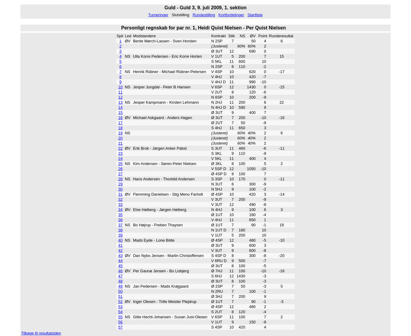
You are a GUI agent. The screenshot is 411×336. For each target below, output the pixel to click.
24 (120, 158)
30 (120, 189)
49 (120, 286)
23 (120, 153)
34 (120, 209)
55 (120, 317)
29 (120, 184)
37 (120, 225)
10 (120, 87)
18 (120, 128)
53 (120, 306)
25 (120, 163)
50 (120, 291)
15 (120, 112)
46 (120, 271)
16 (120, 117)
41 (120, 245)
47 (120, 276)
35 (120, 214)
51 (120, 296)
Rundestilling (204, 15)
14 (120, 107)
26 (120, 168)
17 (120, 123)
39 (120, 235)
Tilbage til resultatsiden (41, 333)
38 (120, 230)
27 (120, 174)
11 (120, 92)
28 (120, 179)
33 (120, 204)
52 (120, 301)
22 (120, 148)
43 (120, 255)
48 (120, 281)
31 (120, 194)
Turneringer (158, 15)
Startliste (255, 15)
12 (120, 97)
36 (120, 220)
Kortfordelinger (231, 15)
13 (120, 102)
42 (120, 250)
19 (120, 133)
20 (120, 138)
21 (120, 143)
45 (120, 266)
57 (120, 327)
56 (120, 322)
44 (120, 260)
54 (120, 312)
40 (120, 240)
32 (120, 199)
